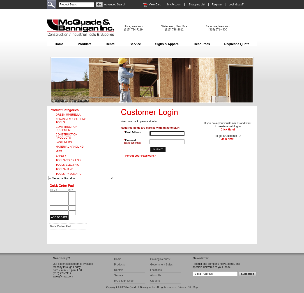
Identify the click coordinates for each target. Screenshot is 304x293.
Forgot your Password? (140, 155)
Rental (110, 44)
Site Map (193, 287)
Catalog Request (160, 259)
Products (85, 44)
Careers (155, 280)
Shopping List (197, 4)
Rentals (118, 270)
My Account (174, 4)
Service (135, 44)
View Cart (155, 4)
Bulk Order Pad (60, 226)
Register (217, 4)
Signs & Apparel (167, 44)
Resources (202, 44)
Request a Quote (236, 44)
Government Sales (161, 264)
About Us (155, 275)
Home (59, 44)
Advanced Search (115, 4)
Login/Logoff (236, 4)
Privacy (182, 287)
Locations (156, 270)
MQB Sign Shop (124, 280)
